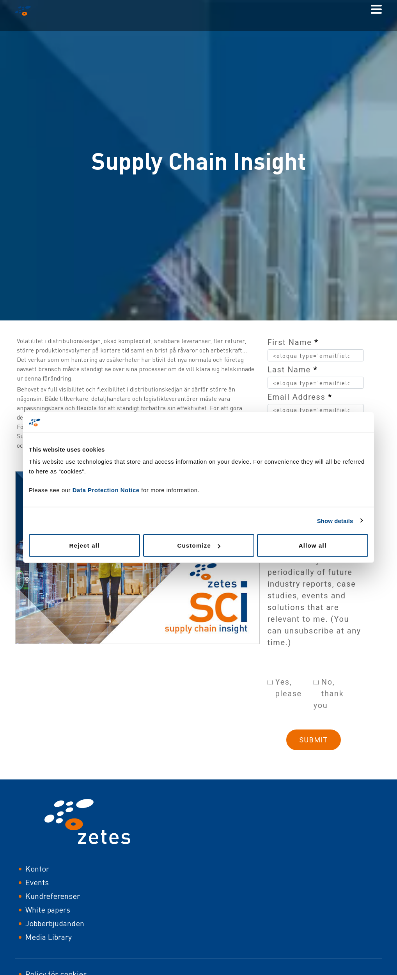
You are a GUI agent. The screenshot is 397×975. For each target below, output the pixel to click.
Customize (198, 545)
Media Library (48, 937)
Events (37, 882)
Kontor (37, 869)
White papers (47, 910)
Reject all (84, 545)
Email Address (300, 397)
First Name (293, 342)
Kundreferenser (52, 896)
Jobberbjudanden (54, 923)
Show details (335, 520)
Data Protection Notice (106, 490)
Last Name (292, 369)
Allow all (313, 545)
